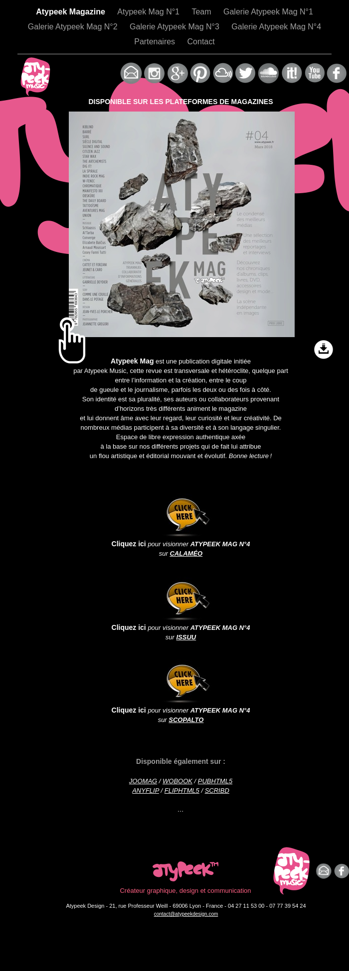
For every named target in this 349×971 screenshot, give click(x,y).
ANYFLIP (145, 790)
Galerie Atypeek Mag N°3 (175, 26)
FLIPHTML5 (182, 790)
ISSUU (186, 637)
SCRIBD (217, 790)
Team (202, 11)
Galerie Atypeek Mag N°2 (74, 26)
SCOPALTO (186, 720)
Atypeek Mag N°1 (149, 11)
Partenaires (155, 41)
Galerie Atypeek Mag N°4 (276, 26)
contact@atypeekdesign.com (186, 914)
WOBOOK (177, 781)
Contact (201, 41)
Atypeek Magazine (71, 11)
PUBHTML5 (215, 781)
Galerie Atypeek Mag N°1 (268, 11)
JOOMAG (143, 781)
